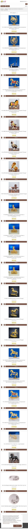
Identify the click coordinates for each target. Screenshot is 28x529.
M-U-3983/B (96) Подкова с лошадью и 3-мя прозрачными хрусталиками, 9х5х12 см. (14, 49)
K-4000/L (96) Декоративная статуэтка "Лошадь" (14, 339)
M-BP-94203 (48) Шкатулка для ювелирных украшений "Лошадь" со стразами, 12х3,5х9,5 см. (14, 194)
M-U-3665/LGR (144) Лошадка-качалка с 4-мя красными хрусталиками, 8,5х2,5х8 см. (14, 402)
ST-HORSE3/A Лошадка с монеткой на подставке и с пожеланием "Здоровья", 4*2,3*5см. (14, 278)
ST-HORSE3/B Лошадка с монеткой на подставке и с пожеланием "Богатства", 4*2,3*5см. (14, 257)
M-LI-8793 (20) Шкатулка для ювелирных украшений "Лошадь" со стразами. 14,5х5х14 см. (14, 174)
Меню (7, 6)
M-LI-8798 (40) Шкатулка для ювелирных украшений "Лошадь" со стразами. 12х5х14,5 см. (14, 153)
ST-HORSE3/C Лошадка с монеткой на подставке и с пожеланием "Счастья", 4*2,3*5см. (14, 236)
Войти (25, 6)
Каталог (3, 6)
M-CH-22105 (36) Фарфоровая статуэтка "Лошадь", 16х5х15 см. (14, 464)
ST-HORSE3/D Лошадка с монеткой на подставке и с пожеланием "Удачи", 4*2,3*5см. (14, 215)
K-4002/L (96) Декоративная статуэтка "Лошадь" (14, 298)
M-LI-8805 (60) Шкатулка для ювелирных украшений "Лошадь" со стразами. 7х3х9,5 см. (14, 132)
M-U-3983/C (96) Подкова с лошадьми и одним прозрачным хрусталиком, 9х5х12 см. (14, 28)
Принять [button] (17, 525)
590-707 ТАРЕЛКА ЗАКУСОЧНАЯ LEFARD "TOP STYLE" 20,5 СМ (14, 506)
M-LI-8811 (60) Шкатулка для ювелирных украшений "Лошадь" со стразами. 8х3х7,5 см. (14, 111)
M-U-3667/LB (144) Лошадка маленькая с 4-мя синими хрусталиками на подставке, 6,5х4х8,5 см (14, 382)
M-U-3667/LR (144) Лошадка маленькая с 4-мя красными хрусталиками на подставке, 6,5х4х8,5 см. (14, 90)
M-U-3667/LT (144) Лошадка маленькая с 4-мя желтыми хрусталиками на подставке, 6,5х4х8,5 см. (14, 361)
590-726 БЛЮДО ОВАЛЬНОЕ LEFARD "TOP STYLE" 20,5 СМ (14, 485)
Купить (16, 33)
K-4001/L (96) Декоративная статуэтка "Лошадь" (14, 319)
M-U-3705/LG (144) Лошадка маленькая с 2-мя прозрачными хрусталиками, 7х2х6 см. (14, 69)
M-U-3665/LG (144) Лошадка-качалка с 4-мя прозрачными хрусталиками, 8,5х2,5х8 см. (14, 423)
